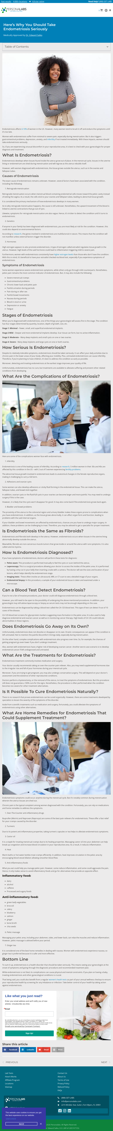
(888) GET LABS (105, 1)
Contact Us (62, 1073)
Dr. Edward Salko (34, 35)
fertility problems (73, 469)
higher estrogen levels (64, 254)
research (17, 234)
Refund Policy (63, 1087)
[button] (100, 10)
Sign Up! (29, 1033)
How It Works (11, 1076)
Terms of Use (63, 1080)
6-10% (24, 129)
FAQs (60, 1090)
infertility (51, 139)
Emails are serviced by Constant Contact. (22, 1026)
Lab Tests (9, 1073)
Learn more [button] (11, 1118)
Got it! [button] (21, 1124)
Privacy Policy (63, 1083)
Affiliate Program (12, 1080)
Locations (9, 1083)
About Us (62, 1076)
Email (7, 1009)
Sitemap (8, 1087)
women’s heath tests (58, 979)
